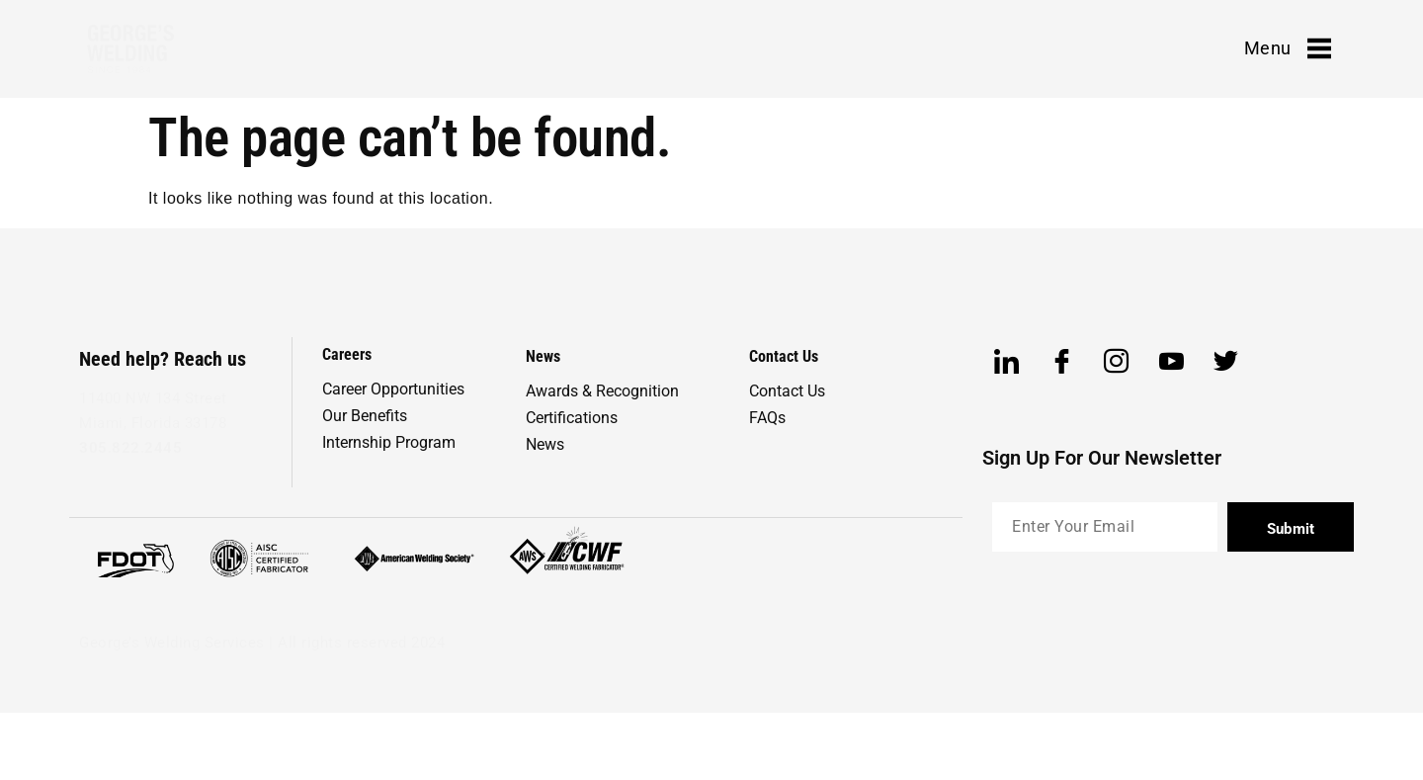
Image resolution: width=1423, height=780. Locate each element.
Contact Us (787, 391)
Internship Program (389, 442)
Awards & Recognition (602, 391)
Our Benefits (364, 415)
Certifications (572, 417)
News (545, 444)
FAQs (767, 417)
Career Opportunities (393, 389)
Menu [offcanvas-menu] (1287, 48)
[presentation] (1142, 614)
